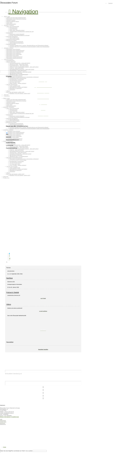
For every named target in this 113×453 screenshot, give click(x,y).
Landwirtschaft (24, 198)
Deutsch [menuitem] (110, 3)
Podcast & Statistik (12, 292)
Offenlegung (3, 424)
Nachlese (9, 278)
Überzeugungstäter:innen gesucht (14, 193)
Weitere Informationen (5, 416)
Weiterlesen (9, 164)
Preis (28, 198)
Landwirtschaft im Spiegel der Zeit (13, 295)
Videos (8, 304)
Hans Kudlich (8, 198)
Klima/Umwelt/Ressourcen (10, 165)
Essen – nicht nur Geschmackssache (15, 160)
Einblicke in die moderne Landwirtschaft (14, 308)
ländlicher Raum (19, 198)
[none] (110, 3)
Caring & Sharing (10, 246)
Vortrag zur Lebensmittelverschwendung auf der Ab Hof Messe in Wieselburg (24, 177)
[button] (23, 11)
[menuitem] (109, 3)
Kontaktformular (15, 416)
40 (9, 258)
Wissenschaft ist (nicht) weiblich (14, 228)
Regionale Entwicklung (34, 198)
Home (4, 447)
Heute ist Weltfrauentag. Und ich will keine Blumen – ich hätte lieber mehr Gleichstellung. (27, 210)
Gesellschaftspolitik (9, 233)
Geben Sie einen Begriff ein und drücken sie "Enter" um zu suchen (16, 451)
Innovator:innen (13, 198)
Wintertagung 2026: (11, 281)
